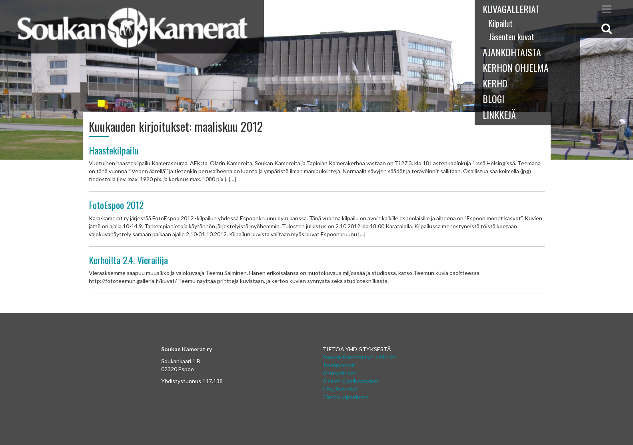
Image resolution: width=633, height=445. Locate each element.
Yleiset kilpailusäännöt (351, 381)
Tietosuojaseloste (346, 397)
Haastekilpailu (113, 150)
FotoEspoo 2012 (116, 205)
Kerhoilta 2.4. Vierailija (128, 260)
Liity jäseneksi (340, 389)
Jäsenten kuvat (511, 37)
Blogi (493, 98)
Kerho (495, 83)
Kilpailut (501, 23)
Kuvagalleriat (511, 9)
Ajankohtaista (512, 52)
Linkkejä (499, 114)
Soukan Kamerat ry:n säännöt (359, 357)
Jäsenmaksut (339, 365)
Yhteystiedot (339, 373)
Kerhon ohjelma (516, 67)
